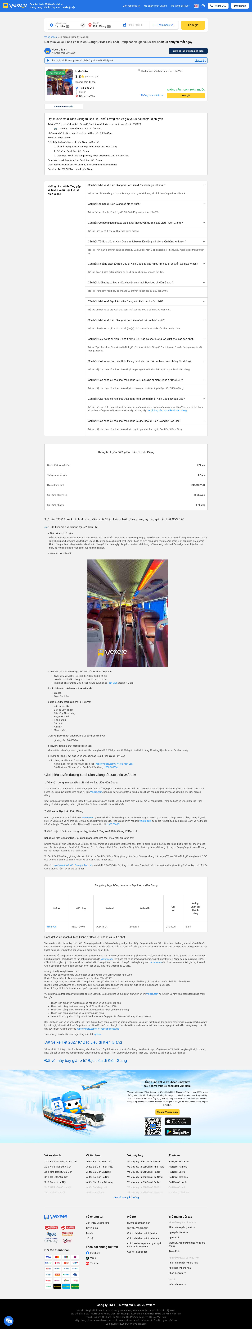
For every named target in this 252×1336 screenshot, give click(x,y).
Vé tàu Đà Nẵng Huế (96, 1187)
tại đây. (97, 1034)
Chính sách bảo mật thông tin (142, 1233)
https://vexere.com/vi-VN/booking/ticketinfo (98, 1028)
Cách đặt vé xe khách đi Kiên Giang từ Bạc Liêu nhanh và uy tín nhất (82, 164)
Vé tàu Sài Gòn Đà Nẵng (98, 1172)
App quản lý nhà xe (178, 1232)
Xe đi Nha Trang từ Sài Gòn (58, 1172)
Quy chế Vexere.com (137, 1228)
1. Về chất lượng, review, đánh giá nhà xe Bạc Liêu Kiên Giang (85, 146)
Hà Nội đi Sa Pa (177, 1172)
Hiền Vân (112, 683)
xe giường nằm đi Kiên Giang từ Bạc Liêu (72, 865)
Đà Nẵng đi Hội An (178, 1182)
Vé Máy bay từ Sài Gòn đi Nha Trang (145, 1166)
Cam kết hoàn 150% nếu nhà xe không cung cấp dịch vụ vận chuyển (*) (51, 6)
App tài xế (174, 1237)
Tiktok (93, 1258)
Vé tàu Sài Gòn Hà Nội (97, 1177)
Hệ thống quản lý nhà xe (182, 1222)
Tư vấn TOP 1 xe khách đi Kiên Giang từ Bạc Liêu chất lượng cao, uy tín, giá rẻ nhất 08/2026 (94, 124)
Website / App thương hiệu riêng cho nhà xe (187, 1244)
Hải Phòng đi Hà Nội (179, 1192)
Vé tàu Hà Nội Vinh (95, 1192)
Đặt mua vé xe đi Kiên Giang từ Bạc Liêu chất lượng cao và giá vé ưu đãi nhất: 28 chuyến (105, 119)
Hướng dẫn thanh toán (138, 1223)
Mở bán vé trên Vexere (155, 6)
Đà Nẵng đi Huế (177, 1187)
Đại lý (172, 1280)
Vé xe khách (50, 37)
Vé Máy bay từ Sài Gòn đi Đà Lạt (143, 1182)
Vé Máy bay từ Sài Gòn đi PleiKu (143, 1187)
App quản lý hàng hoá (180, 1268)
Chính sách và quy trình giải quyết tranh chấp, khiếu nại (144, 1245)
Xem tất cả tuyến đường (126, 1197)
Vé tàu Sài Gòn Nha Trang (99, 1161)
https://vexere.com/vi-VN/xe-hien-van (114, 764)
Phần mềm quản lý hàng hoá (183, 1262)
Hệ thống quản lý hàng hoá (184, 1258)
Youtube (94, 1263)
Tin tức (89, 1233)
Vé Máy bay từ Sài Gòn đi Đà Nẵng (144, 1177)
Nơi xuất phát (60, 23)
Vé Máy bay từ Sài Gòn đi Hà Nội (144, 1172)
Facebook (95, 1253)
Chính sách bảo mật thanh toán (143, 1238)
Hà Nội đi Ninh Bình (179, 1161)
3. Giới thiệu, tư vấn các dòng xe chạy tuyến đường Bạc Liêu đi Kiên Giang (91, 155)
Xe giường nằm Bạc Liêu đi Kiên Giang (167, 410)
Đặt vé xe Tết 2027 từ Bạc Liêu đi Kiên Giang (70, 169)
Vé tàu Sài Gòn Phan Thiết (99, 1166)
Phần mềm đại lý (177, 1273)
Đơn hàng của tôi (131, 6)
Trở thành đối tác (180, 6)
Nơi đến (96, 23)
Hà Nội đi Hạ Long (178, 1166)
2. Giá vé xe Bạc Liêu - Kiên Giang (71, 151)
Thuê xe (174, 1155)
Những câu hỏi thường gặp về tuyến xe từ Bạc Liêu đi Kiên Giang (80, 133)
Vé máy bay (135, 1155)
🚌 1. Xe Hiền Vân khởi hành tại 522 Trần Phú (77, 128)
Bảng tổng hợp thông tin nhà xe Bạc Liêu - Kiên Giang (75, 160)
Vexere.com (96, 792)
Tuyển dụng (92, 1228)
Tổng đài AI (174, 1251)
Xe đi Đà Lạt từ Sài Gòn (56, 1177)
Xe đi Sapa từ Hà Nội (55, 1182)
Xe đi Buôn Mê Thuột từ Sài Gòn (60, 1161)
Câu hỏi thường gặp (137, 1251)
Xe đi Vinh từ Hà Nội (54, 1192)
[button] (146, 185)
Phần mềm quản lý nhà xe (182, 1227)
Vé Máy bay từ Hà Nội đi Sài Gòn (144, 1161)
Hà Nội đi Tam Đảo (178, 1177)
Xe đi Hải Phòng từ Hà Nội (57, 1187)
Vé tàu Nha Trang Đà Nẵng (99, 1182)
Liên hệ (89, 1238)
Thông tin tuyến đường (59, 137)
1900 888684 (111, 767)
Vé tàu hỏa (93, 1155)
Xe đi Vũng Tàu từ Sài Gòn (57, 1166)
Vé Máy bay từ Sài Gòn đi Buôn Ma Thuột (145, 1194)
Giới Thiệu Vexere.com (97, 1223)
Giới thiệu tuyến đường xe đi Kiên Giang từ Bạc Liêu (74, 142)
